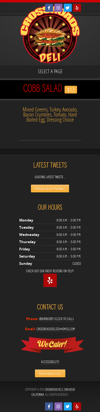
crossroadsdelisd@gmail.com (56, 329)
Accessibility (50, 362)
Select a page (50, 71)
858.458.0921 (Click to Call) (56, 319)
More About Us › (50, 373)
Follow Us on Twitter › (50, 188)
